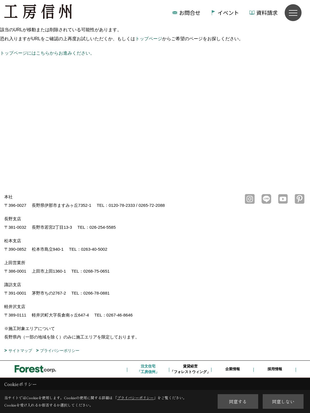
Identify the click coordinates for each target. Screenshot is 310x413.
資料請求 (267, 12)
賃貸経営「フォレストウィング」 (190, 369)
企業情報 (232, 369)
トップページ (148, 38)
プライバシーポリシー (59, 350)
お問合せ (189, 12)
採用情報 (274, 369)
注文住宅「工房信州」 (148, 369)
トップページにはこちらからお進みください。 (47, 53)
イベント (228, 12)
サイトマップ (20, 350)
